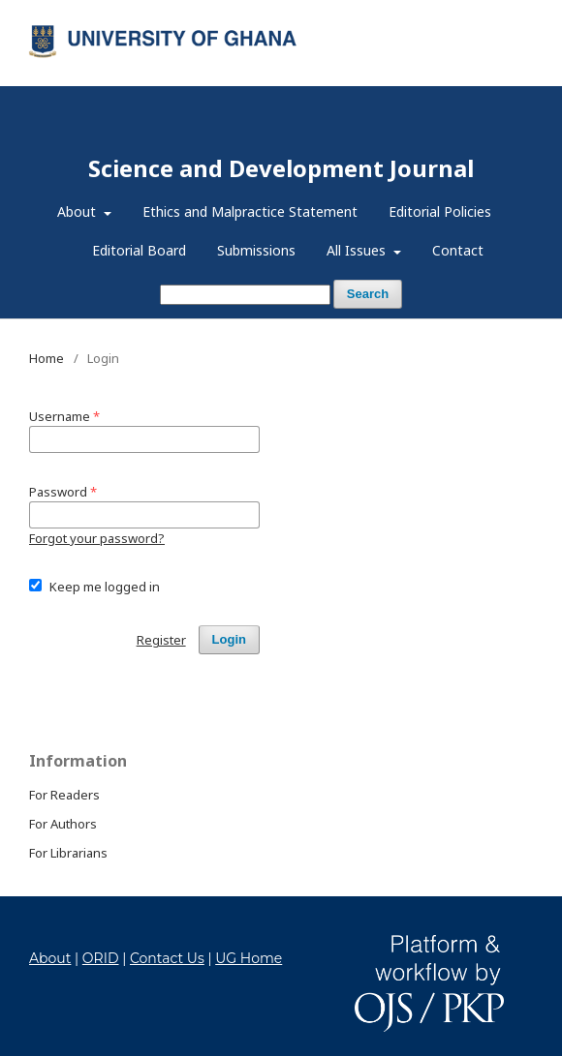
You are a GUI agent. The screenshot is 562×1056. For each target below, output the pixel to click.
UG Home (248, 958)
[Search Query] (245, 295)
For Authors (63, 823)
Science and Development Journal (281, 168)
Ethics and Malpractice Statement (250, 211)
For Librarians (68, 852)
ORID (100, 958)
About (78, 211)
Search (368, 294)
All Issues (358, 250)
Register (454, 14)
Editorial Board (139, 250)
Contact (458, 250)
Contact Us (167, 958)
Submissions (256, 250)
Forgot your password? (97, 538)
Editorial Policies (440, 211)
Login (517, 14)
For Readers (64, 794)
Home (46, 358)
